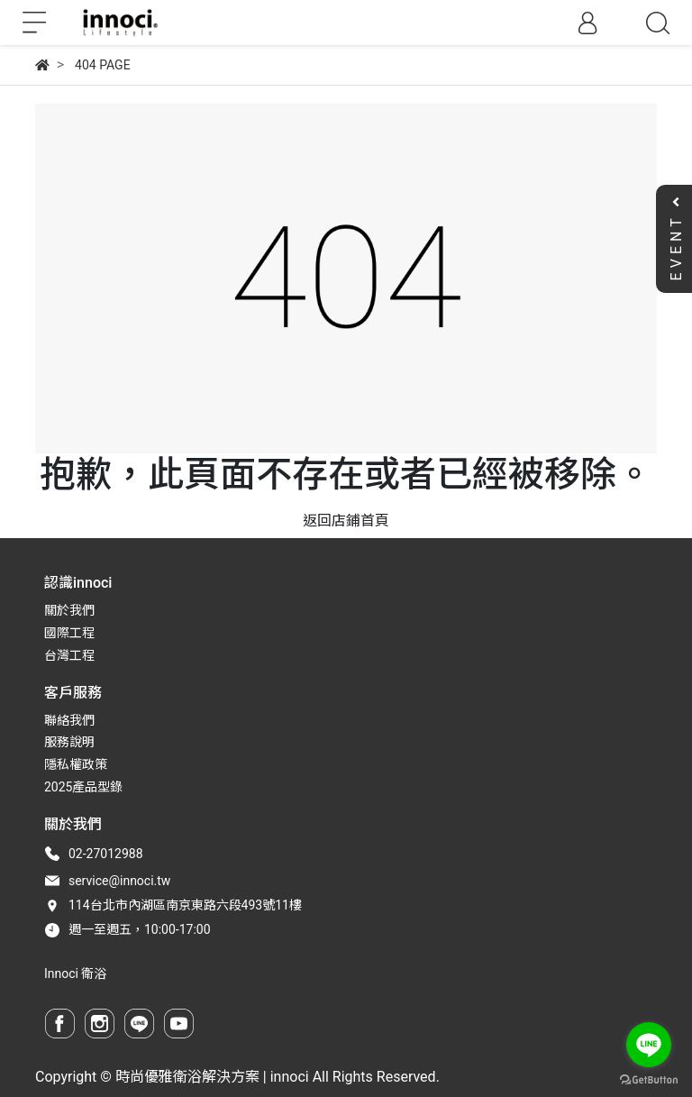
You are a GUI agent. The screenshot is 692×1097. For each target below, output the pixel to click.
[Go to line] (648, 1044)
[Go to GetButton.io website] (649, 1079)
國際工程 (69, 633)
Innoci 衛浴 (75, 973)
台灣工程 (69, 655)
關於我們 (69, 610)
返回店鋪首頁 (346, 520)
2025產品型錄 (83, 787)
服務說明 (69, 742)
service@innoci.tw (119, 880)
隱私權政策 (75, 764)
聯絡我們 (69, 720)
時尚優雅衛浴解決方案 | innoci (212, 1076)
